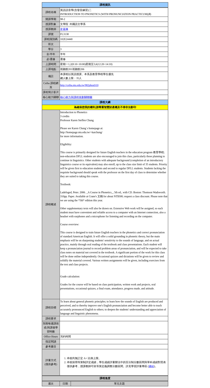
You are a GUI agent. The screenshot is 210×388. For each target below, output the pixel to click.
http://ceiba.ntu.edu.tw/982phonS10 (79, 85)
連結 (151, 366)
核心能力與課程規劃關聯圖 (76, 97)
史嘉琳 (64, 29)
